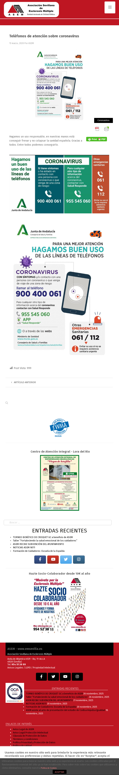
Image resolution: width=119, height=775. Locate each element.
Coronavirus (103, 120)
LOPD (28, 667)
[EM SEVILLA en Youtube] (53, 559)
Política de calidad (22, 745)
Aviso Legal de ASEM (23, 729)
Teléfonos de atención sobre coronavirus (44, 36)
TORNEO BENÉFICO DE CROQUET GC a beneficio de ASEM (43, 537)
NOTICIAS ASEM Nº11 (24, 547)
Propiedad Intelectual (44, 667)
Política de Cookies (49, 768)
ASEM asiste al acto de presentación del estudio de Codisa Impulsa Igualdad (65, 710)
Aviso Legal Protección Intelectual (30, 732)
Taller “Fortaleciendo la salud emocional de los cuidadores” (45, 540)
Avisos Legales (15, 667)
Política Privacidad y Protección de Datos (34, 742)
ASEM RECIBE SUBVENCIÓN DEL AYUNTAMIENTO (38, 544)
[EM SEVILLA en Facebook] (40, 559)
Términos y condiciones (25, 739)
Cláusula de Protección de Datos (30, 735)
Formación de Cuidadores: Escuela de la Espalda (39, 551)
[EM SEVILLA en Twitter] (66, 559)
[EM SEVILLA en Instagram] (79, 559)
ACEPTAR (59, 772)
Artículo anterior (23, 382)
